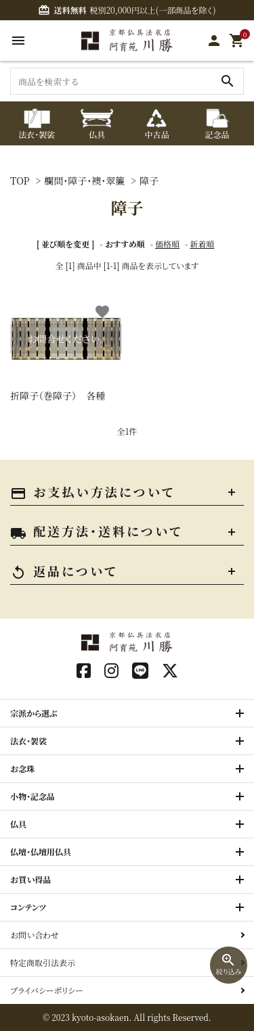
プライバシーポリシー (46, 990)
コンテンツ (28, 907)
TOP (20, 180)
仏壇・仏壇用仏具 (40, 851)
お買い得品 (30, 879)
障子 (149, 180)
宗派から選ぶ (34, 713)
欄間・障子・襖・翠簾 (84, 180)
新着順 (202, 243)
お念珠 (22, 768)
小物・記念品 (32, 796)
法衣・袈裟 (28, 740)
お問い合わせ (34, 934)
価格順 (167, 243)
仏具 (18, 824)
